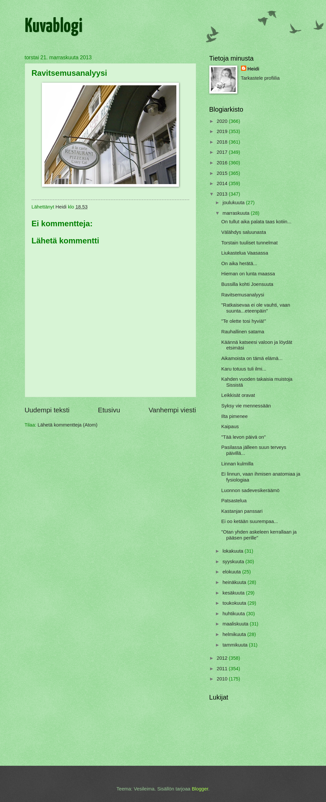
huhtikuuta (234, 613)
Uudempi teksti (47, 410)
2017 (223, 152)
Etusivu (109, 410)
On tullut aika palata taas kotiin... (256, 221)
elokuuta (232, 571)
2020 (223, 121)
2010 (223, 678)
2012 (223, 658)
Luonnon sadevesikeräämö (250, 490)
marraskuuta (236, 213)
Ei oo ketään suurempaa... (249, 521)
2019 (223, 131)
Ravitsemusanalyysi (242, 294)
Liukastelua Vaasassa (244, 253)
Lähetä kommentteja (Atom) (68, 425)
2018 (223, 142)
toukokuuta (235, 603)
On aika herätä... (239, 263)
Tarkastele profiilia (260, 78)
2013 (223, 194)
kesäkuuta (234, 592)
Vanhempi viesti (172, 410)
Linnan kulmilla (237, 463)
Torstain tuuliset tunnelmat (249, 242)
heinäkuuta (235, 582)
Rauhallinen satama (242, 331)
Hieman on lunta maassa (248, 273)
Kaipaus (230, 426)
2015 (223, 173)
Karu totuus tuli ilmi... (243, 369)
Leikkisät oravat (238, 395)
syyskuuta (234, 561)
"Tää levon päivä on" (243, 437)
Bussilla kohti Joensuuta (247, 284)
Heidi (253, 68)
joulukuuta (234, 202)
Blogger (200, 788)
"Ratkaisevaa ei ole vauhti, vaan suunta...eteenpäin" (255, 308)
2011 (223, 668)
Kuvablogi (53, 26)
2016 (223, 162)
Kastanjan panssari (241, 511)
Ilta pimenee (234, 416)
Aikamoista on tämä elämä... (251, 358)
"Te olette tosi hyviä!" (243, 321)
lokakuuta (233, 551)
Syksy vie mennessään (246, 405)
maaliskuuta (236, 623)
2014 (223, 183)
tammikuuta (235, 645)
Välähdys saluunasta (243, 232)
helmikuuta (234, 634)
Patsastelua (234, 500)
